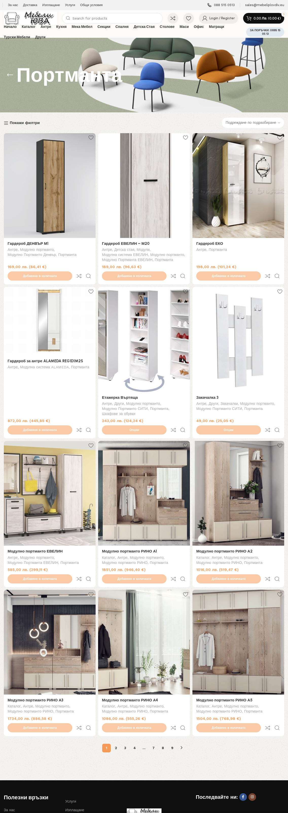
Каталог (109, 536)
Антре (13, 248)
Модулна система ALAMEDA (44, 356)
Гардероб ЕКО (211, 241)
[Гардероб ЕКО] (239, 184)
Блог (7, 776)
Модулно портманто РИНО (125, 541)
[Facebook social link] (243, 754)
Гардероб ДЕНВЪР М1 (28, 241)
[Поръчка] (253, 122)
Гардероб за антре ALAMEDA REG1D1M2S (45, 349)
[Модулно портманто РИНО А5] (239, 611)
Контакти (72, 785)
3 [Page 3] (125, 705)
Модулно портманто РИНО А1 (130, 529)
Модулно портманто (37, 248)
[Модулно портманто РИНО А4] (144, 611)
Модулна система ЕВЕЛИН (126, 253)
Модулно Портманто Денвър (32, 253)
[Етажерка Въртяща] (144, 328)
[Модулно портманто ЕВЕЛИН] (49, 472)
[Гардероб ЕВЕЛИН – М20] (144, 184)
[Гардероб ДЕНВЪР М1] (49, 184)
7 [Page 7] (153, 705)
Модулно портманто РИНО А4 (131, 668)
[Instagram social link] (252, 754)
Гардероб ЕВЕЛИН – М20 (126, 241)
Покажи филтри (25, 123)
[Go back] (10, 75)
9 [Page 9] (172, 705)
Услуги (70, 758)
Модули (143, 248)
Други (120, 392)
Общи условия (77, 776)
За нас (9, 767)
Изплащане (74, 767)
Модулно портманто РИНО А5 (226, 668)
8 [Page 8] (163, 705)
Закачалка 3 (209, 385)
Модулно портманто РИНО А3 (35, 668)
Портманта (67, 253)
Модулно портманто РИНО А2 (226, 529)
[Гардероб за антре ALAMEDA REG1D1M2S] (49, 310)
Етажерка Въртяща (121, 385)
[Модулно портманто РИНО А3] (49, 611)
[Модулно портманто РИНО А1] (144, 472)
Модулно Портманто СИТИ (126, 397)
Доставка (11, 785)
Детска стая (125, 248)
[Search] (112, 18)
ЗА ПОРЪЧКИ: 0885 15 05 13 (265, 32)
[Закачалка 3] (239, 328)
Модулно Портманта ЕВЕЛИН (130, 258)
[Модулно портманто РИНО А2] (239, 472)
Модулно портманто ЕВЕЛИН (35, 529)
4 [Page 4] (134, 705)
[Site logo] (30, 18)
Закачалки (231, 392)
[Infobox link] (221, 5)
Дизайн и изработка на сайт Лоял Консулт (75, 805)
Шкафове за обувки (119, 402)
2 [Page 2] (116, 705)
